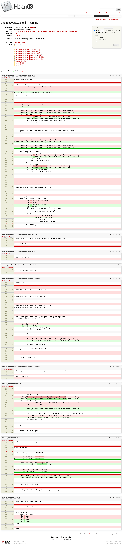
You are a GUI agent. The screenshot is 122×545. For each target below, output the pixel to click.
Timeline (79, 16)
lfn (14, 31)
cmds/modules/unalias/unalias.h (27, 59)
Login (85, 13)
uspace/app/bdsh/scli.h (11, 497)
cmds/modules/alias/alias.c (25, 49)
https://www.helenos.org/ (113, 543)
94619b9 (17, 35)
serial (23, 31)
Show (96, 30)
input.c (18, 61)
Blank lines (101, 38)
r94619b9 (4, 78)
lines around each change (110, 30)
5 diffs (41, 57)
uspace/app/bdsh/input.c (11, 384)
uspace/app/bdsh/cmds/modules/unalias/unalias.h (21, 367)
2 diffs (23, 61)
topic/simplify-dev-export (68, 31)
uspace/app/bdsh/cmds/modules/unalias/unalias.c (21, 278)
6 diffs (38, 49)
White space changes (104, 41)
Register (101, 13)
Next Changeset (113, 19)
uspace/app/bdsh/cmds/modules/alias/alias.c (19, 75)
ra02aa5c (10, 78)
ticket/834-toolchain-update (35, 31)
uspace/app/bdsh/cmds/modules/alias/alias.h (19, 234)
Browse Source (101, 16)
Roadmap (89, 16)
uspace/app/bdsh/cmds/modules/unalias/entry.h (20, 265)
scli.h (18, 65)
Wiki (71, 16)
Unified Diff (55, 539)
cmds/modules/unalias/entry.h (26, 55)
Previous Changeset (100, 19)
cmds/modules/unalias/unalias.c (27, 57)
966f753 (16, 33)
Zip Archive (67, 539)
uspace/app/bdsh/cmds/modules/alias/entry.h (19, 251)
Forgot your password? (113, 13)
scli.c (18, 63)
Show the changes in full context (104, 32)
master (18, 31)
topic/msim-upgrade (52, 31)
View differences (99, 28)
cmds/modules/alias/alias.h (25, 51)
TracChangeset (91, 534)
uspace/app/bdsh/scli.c (11, 438)
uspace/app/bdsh (20, 42)
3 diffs (22, 63)
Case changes (102, 39)
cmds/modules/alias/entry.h (26, 53)
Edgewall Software (21, 543)
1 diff (37, 51)
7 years (32, 27)
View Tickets (115, 16)
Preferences (93, 13)
